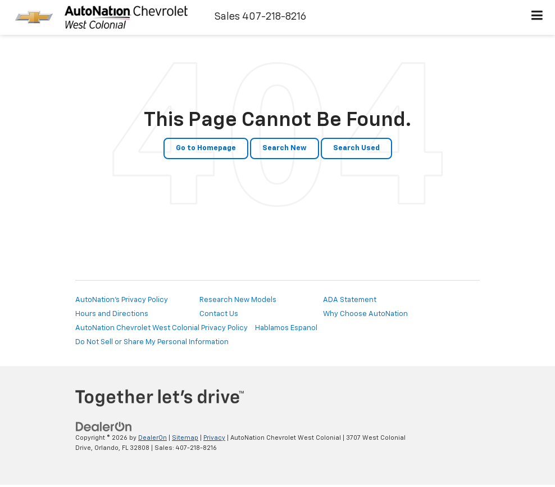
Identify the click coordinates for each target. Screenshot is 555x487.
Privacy (214, 438)
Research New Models (237, 300)
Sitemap (185, 438)
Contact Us (218, 314)
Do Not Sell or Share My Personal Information (152, 342)
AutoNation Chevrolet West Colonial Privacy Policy (161, 328)
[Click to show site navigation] (537, 17)
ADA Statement (349, 300)
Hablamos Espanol (286, 328)
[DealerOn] (104, 426)
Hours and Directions (111, 314)
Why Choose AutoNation (365, 314)
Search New (284, 148)
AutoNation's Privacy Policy (121, 300)
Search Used (356, 148)
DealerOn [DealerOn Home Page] (152, 438)
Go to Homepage (206, 148)
